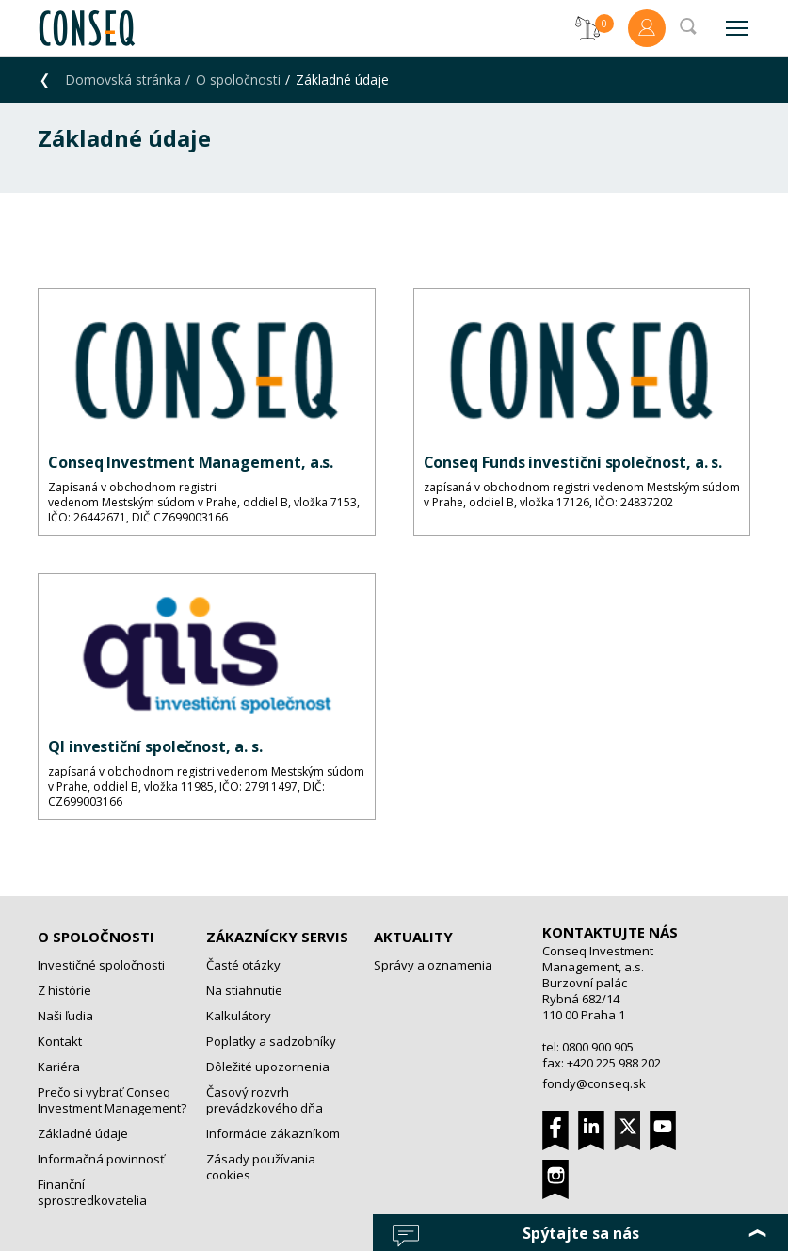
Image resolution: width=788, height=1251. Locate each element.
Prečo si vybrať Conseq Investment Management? (112, 1099)
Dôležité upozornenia (268, 1066)
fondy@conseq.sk (594, 1083)
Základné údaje (83, 1133)
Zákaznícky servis (277, 936)
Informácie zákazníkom (273, 1133)
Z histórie (64, 990)
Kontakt (60, 1041)
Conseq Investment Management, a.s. (190, 462)
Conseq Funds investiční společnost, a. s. (573, 462)
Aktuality (413, 936)
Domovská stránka (123, 79)
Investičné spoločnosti (101, 964)
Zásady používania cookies (260, 1166)
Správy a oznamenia (433, 964)
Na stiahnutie (244, 990)
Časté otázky (243, 964)
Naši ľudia (65, 1015)
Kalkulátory (238, 1015)
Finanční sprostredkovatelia (92, 1192)
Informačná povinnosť (101, 1158)
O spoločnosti (238, 79)
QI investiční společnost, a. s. (155, 746)
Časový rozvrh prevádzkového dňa (264, 1099)
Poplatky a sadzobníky (271, 1041)
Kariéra (59, 1066)
